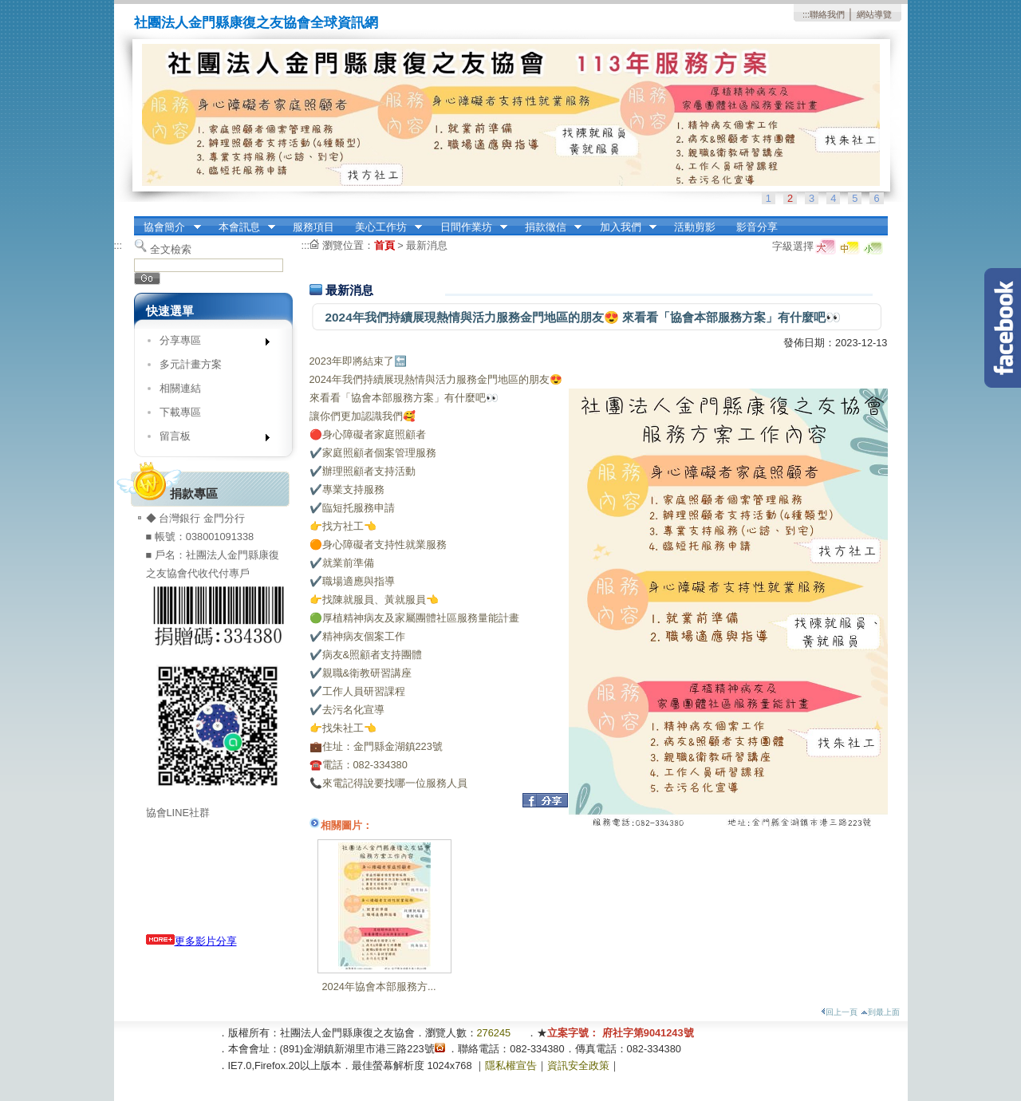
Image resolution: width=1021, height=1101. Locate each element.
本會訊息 (241, 227)
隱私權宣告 (511, 1065)
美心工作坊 (383, 227)
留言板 (209, 439)
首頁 (384, 245)
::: (806, 14)
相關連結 (180, 388)
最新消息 (426, 245)
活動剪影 (694, 227)
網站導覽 (874, 14)
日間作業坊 (468, 227)
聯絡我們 (827, 14)
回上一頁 (839, 1012)
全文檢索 (170, 249)
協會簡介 (167, 227)
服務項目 (313, 227)
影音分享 (757, 227)
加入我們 (622, 227)
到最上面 (880, 1012)
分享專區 (209, 343)
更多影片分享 (191, 941)
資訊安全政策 (578, 1065)
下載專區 (180, 412)
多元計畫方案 (191, 364)
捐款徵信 (547, 227)
